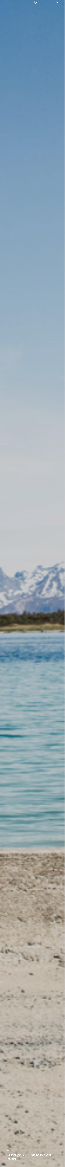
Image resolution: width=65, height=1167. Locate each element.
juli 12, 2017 (11, 1163)
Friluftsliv (9, 1150)
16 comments (18, 1163)
